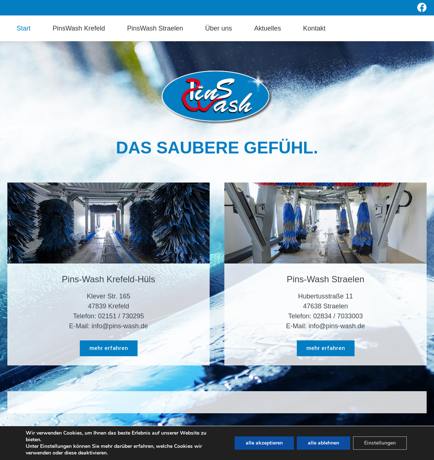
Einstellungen (380, 442)
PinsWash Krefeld (79, 28)
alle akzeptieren (264, 442)
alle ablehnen (323, 442)
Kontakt (314, 28)
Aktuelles (267, 28)
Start (24, 28)
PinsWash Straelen (155, 28)
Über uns (218, 28)
